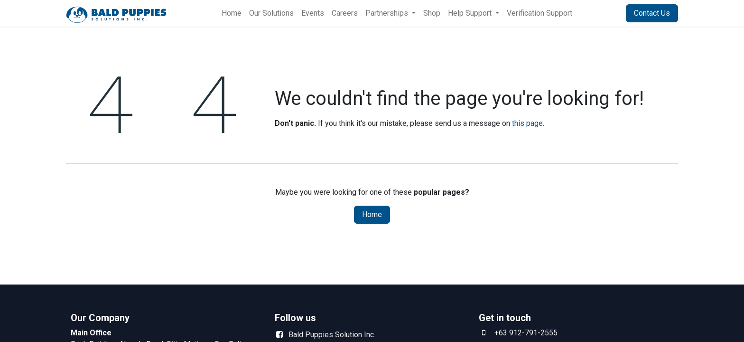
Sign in (603, 13)
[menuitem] (231, 13)
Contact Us (652, 13)
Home (372, 214)
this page (527, 123)
